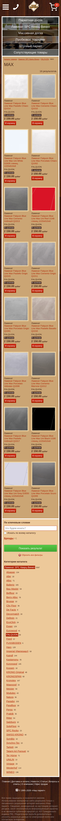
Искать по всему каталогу (21, 533)
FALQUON (45, 59)
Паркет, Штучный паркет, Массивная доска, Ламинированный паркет (34, 6)
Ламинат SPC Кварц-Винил (28, 59)
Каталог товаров (10, 59)
